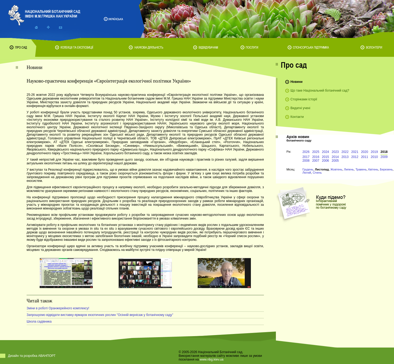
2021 (354, 152)
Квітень (373, 169)
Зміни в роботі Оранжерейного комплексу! (58, 308)
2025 (315, 152)
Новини (296, 82)
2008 (306, 160)
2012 (354, 157)
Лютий (306, 172)
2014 (335, 157)
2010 (374, 157)
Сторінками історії (304, 99)
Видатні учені (300, 108)
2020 (364, 152)
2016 (315, 157)
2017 (306, 157)
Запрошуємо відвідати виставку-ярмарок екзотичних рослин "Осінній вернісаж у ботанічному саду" (100, 315)
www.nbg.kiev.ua (211, 359)
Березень (386, 169)
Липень (349, 169)
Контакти (297, 117)
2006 (325, 160)
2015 (325, 157)
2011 (364, 157)
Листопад (322, 169)
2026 (306, 152)
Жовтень (336, 169)
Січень (317, 172)
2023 (335, 152)
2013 (345, 157)
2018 (384, 152)
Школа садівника (39, 321)
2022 (345, 152)
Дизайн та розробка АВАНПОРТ (32, 356)
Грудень (307, 169)
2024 (325, 152)
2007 (315, 160)
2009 (384, 157)
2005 (335, 160)
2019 (374, 152)
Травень (361, 169)
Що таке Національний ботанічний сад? (320, 90)
